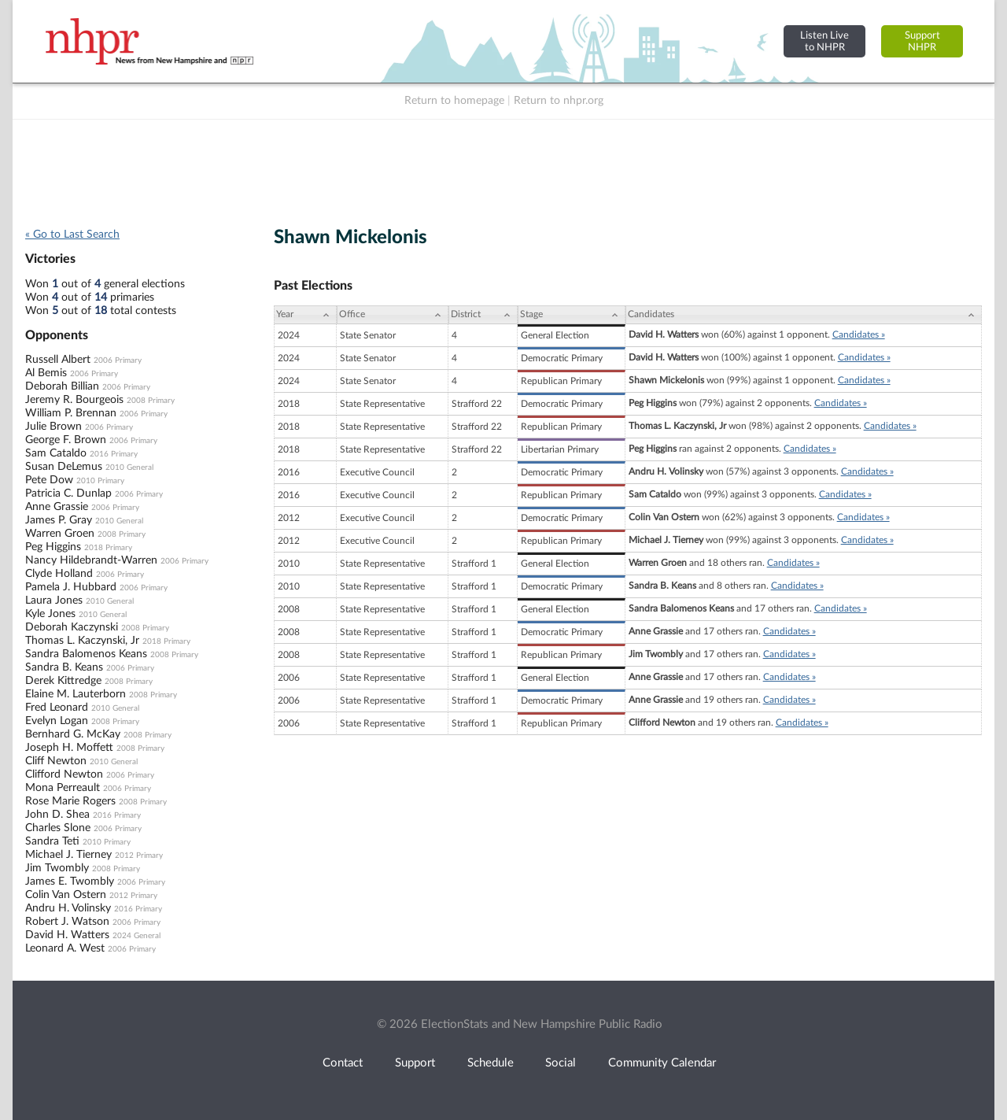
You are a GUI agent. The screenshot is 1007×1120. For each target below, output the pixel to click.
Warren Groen (59, 533)
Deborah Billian (62, 386)
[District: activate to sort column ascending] (483, 314)
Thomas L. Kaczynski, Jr (82, 640)
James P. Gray (58, 520)
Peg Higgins (53, 547)
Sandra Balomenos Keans (86, 654)
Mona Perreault (62, 787)
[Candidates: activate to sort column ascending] (803, 314)
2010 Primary (100, 481)
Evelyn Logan (56, 720)
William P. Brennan (70, 413)
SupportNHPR (922, 41)
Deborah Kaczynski (71, 627)
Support (415, 1063)
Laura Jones (54, 600)
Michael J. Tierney (68, 854)
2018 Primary (108, 548)
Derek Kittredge (63, 680)
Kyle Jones (50, 613)
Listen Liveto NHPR (824, 41)
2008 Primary (151, 401)
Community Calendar (662, 1063)
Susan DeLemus (63, 466)
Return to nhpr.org (558, 100)
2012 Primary (139, 855)
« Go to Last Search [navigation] (72, 234)
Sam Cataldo (56, 453)
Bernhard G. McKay (72, 734)
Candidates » (858, 334)
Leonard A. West (65, 948)
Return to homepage (454, 100)
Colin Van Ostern (65, 894)
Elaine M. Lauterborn (75, 694)
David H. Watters (67, 935)
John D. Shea (57, 814)
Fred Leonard (56, 707)
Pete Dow (49, 480)
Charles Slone (57, 828)
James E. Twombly (69, 881)
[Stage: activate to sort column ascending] (571, 314)
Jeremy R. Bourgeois (74, 399)
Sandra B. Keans (64, 667)
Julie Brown (53, 426)
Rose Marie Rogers (70, 801)
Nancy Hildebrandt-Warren (91, 560)
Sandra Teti (52, 841)
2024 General (136, 936)
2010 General (129, 467)
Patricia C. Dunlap (68, 493)
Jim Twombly (57, 868)
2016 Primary (114, 454)
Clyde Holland (59, 573)
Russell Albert (57, 359)
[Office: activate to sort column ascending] (392, 314)
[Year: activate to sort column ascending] (305, 314)
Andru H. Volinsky (68, 908)
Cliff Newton (56, 761)
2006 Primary (118, 360)
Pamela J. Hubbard (70, 587)
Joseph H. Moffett (69, 747)
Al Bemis (46, 373)
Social (560, 1063)
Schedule (490, 1063)
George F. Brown (65, 439)
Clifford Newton (64, 774)
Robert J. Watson (67, 921)
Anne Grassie (56, 506)
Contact (343, 1063)
